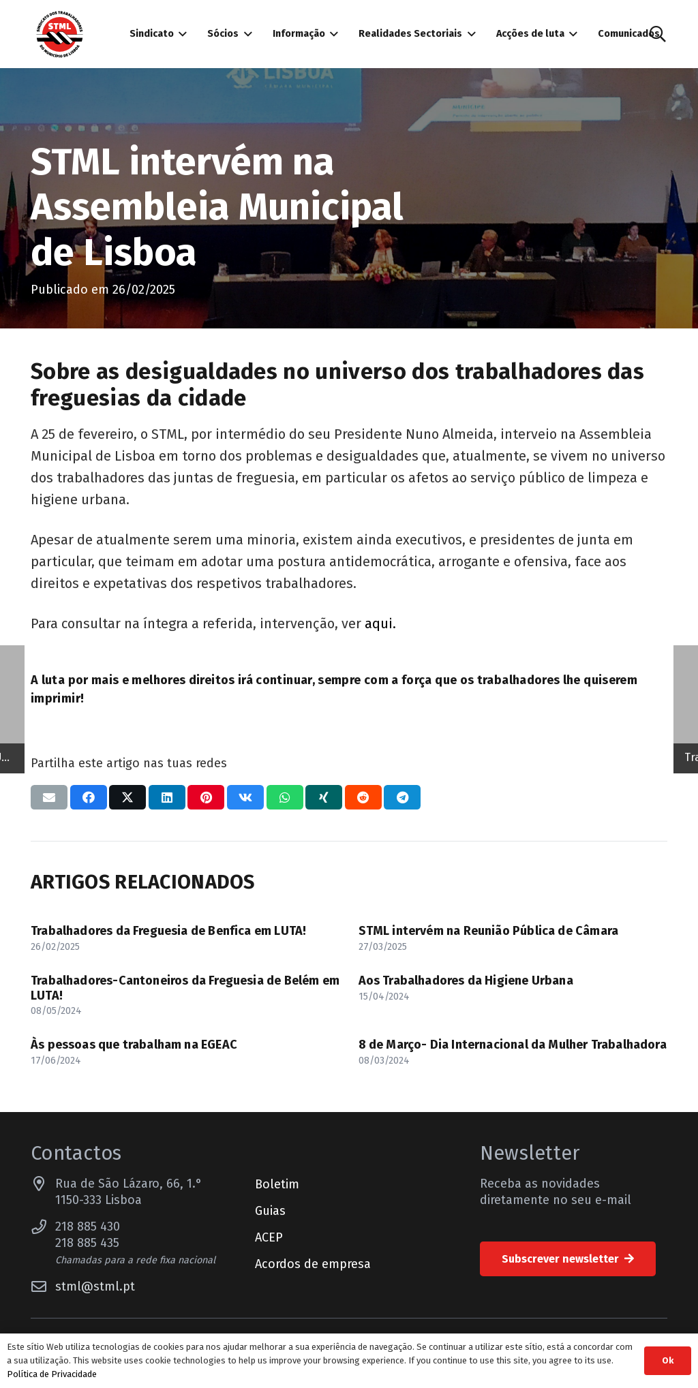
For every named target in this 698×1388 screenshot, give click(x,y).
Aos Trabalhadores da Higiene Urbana (466, 980)
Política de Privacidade (52, 1374)
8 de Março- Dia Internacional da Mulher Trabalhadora (513, 1044)
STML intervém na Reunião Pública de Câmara (490, 930)
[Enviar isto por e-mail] (49, 797)
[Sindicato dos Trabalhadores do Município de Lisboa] (60, 34)
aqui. (380, 623)
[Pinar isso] (205, 797)
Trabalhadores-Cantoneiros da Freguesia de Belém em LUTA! (185, 988)
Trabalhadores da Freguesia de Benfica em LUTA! (168, 930)
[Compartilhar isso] (88, 797)
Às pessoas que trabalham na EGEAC (134, 1044)
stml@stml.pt (95, 1286)
